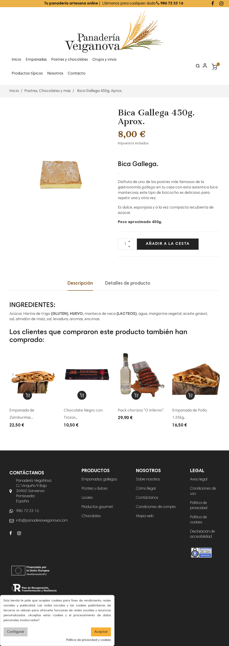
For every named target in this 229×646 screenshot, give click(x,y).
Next (53, 374)
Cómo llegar (146, 489)
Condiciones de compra (156, 507)
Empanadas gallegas (99, 480)
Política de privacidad (198, 505)
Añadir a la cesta (168, 244)
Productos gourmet (97, 507)
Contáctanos (147, 498)
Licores (87, 498)
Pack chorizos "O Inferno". (141, 411)
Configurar (15, 632)
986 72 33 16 (27, 511)
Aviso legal (198, 480)
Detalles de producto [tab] (127, 283)
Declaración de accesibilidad (202, 534)
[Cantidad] (126, 244)
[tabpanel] (33, 374)
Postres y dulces (95, 489)
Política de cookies (198, 519)
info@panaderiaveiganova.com (42, 521)
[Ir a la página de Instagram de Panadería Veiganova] (221, 4)
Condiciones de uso (203, 491)
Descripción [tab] (80, 283)
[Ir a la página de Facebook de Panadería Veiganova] (212, 4)
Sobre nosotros (148, 480)
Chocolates (91, 516)
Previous (13, 374)
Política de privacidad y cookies (88, 640)
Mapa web (144, 516)
